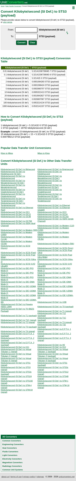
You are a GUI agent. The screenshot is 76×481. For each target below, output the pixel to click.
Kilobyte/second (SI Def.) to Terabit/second (50, 200)
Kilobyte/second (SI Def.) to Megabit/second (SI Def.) (50, 177)
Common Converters (11, 441)
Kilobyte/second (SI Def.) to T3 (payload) (19, 327)
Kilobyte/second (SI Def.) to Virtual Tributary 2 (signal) (16, 355)
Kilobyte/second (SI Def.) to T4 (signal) (18, 331)
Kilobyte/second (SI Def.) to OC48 (16, 217)
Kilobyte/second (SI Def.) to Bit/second (18, 169)
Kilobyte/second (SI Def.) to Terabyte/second (13, 204)
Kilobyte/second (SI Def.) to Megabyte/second (13, 186)
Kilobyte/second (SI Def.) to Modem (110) (56, 226)
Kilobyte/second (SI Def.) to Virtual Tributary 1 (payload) (53, 350)
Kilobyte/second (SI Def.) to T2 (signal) (18, 322)
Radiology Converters (12, 466)
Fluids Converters (10, 451)
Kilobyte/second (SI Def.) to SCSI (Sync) (55, 248)
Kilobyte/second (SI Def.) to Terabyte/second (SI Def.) (13, 200)
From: (11, 29)
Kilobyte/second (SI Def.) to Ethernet (54, 205)
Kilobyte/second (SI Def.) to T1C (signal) (18, 320)
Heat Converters (9, 448)
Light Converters (9, 455)
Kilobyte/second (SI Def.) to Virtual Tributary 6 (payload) (53, 359)
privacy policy (29, 477)
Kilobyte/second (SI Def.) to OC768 (16, 221)
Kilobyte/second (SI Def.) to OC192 (53, 217)
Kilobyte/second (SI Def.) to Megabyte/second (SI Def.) (13, 182)
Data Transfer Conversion (13, 6)
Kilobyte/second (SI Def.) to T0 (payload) (56, 307)
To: (12, 36)
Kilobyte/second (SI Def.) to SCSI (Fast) (18, 253)
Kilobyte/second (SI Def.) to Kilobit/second (50, 173)
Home (2, 6)
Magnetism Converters (12, 462)
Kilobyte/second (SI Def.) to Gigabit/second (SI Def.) (50, 186)
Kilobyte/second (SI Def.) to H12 (52, 347)
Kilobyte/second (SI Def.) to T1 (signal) (55, 311)
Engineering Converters (13, 444)
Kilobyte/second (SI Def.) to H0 (51, 345)
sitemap (40, 477)
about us (5, 477)
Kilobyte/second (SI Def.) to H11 (15, 347)
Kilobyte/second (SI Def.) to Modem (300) (19, 230)
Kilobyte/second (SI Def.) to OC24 (53, 214)
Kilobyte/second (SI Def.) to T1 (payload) (19, 316)
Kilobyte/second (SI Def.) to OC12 (16, 214)
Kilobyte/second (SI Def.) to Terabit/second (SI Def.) (50, 195)
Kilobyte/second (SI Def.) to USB (52, 302)
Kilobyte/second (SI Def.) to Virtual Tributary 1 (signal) (16, 350)
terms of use (16, 477)
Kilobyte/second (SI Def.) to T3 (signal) (55, 322)
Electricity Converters (12, 459)
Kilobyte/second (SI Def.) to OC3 (52, 212)
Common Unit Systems (12, 470)
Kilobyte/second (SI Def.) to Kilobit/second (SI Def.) (13, 173)
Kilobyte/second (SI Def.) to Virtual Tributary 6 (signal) (16, 359)
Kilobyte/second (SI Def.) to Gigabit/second (50, 191)
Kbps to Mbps (7, 153)
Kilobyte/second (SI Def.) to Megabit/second (50, 182)
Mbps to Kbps (44, 153)
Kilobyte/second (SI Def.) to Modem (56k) (56, 244)
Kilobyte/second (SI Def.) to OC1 (15, 212)
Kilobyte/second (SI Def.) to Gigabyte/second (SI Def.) (13, 191)
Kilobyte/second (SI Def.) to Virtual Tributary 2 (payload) (53, 355)
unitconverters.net (67, 477)
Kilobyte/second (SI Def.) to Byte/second (55, 169)
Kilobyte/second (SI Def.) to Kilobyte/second (13, 177)
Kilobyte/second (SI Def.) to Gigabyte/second (13, 195)
